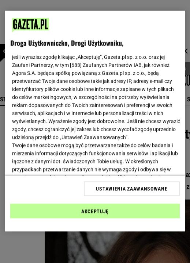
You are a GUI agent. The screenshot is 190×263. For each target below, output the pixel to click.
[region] (95, 121)
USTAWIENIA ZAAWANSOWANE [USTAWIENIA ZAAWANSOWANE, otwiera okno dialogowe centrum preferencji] (131, 189)
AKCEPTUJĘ (95, 211)
